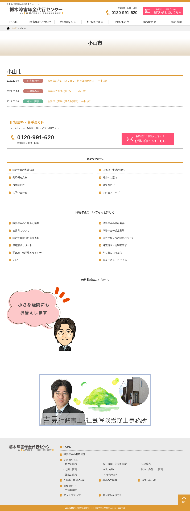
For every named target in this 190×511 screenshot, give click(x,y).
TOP (184, 502)
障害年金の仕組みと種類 (26, 223)
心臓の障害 (71, 469)
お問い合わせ (20, 192)
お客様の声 (33, 80)
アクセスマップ (111, 192)
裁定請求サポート (22, 245)
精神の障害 (33, 101)
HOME (13, 28)
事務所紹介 (109, 184)
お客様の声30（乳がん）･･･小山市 (67, 91)
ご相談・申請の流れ (114, 169)
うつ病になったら (112, 252)
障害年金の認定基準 (114, 230)
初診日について (21, 230)
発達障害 (146, 463)
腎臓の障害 (71, 474)
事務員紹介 (71, 489)
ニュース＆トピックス (115, 259)
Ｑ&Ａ (16, 259)
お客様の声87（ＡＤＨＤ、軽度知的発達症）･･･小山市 (78, 80)
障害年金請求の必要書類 (26, 237)
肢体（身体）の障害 (152, 469)
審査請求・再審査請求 (115, 245)
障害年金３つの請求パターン (118, 237)
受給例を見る (20, 177)
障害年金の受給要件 (114, 223)
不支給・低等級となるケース (28, 252)
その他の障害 (110, 474)
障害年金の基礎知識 (23, 169)
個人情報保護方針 (112, 495)
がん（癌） (109, 469)
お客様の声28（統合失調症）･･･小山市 (69, 101)
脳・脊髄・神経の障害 (115, 463)
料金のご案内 (110, 177)
